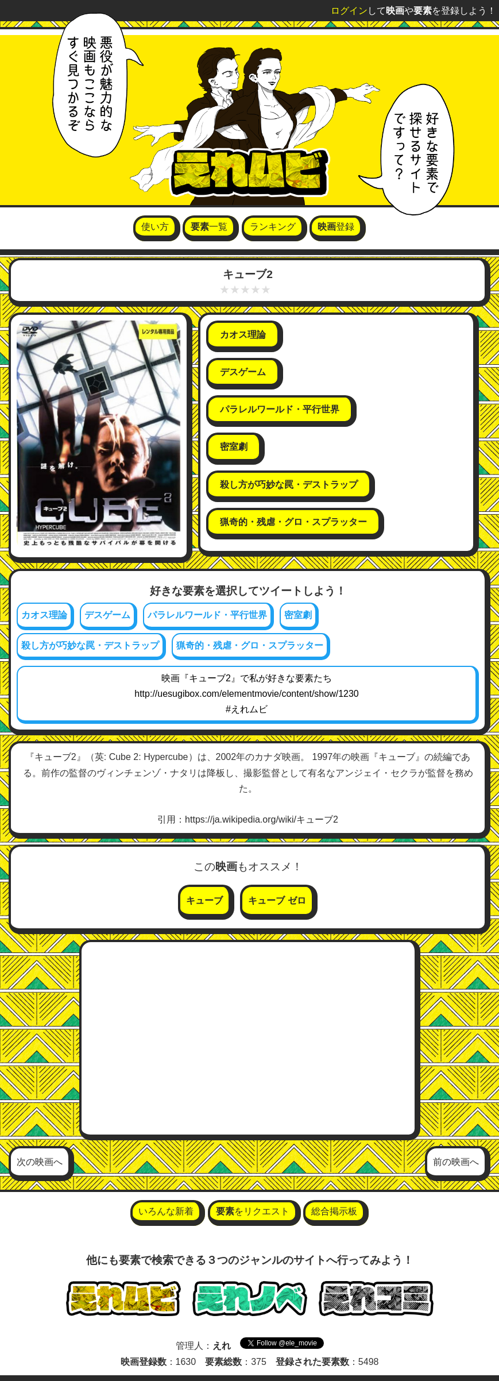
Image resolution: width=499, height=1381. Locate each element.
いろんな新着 (166, 1211)
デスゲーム (107, 615)
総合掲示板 (334, 1211)
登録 (336, 227)
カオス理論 (44, 615)
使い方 (155, 227)
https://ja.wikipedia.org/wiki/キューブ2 (261, 819)
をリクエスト (252, 1211)
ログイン (349, 11)
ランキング (273, 227)
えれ (221, 1346)
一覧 (209, 227)
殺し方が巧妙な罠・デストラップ (90, 645)
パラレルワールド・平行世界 (207, 615)
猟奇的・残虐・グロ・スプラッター (249, 645)
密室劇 (298, 615)
